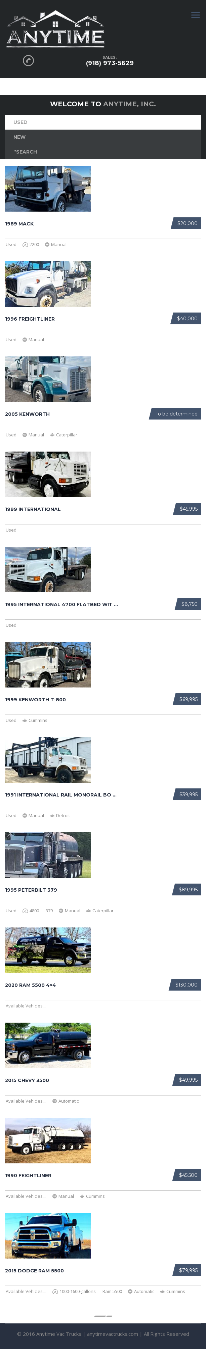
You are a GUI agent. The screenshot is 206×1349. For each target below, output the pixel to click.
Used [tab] (20, 122)
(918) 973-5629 (110, 63)
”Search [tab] (25, 152)
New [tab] (19, 137)
